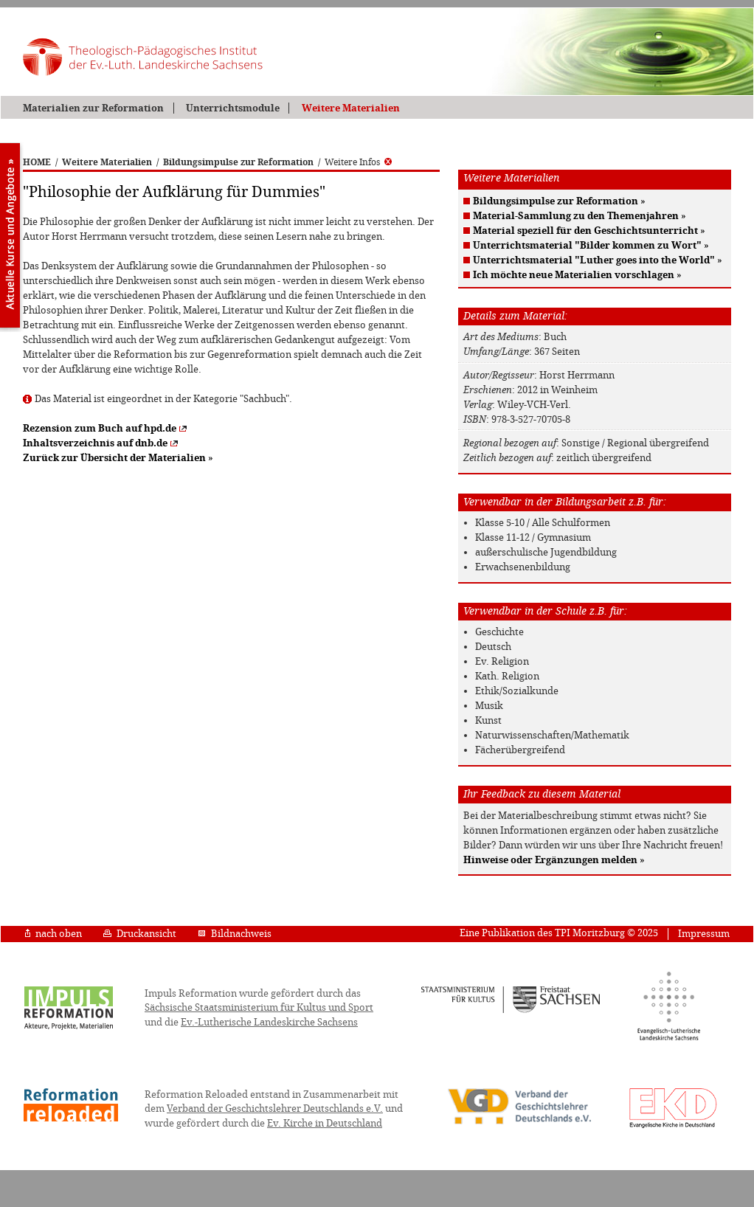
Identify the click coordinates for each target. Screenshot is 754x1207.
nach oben (53, 933)
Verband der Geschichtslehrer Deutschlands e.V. (275, 1108)
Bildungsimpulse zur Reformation (238, 162)
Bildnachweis (234, 933)
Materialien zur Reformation (93, 108)
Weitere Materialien (351, 108)
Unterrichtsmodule (233, 108)
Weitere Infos (358, 162)
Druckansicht (139, 933)
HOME (37, 162)
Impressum (704, 933)
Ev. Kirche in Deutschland (324, 1123)
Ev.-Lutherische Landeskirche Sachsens (269, 1022)
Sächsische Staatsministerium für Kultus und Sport (259, 1007)
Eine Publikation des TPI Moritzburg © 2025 (559, 932)
